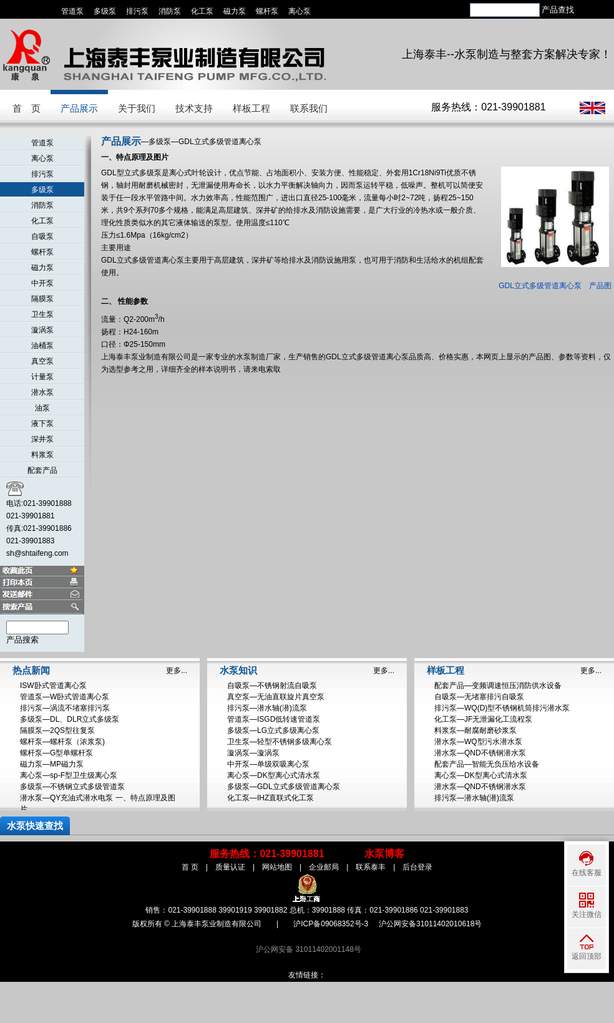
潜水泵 (42, 392)
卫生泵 (42, 314)
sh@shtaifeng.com (37, 553)
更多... (176, 670)
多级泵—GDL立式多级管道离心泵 (283, 786)
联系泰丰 (371, 867)
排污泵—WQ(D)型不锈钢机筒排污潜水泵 (502, 708)
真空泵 (42, 361)
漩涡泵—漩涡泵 (253, 753)
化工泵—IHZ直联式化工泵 (270, 797)
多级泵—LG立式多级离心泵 (273, 730)
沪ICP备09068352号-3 (330, 923)
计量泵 (42, 376)
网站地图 (277, 867)
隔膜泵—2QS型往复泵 (57, 730)
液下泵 (42, 423)
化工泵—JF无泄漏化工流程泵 (483, 719)
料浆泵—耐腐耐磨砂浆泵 (475, 730)
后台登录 (417, 867)
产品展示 (79, 108)
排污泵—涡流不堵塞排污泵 (65, 708)
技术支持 (194, 108)
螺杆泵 (267, 11)
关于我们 (136, 108)
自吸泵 (42, 236)
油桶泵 (42, 345)
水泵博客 (384, 853)
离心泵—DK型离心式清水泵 (273, 775)
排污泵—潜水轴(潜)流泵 (267, 708)
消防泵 (169, 11)
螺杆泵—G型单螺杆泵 (56, 753)
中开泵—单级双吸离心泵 (268, 764)
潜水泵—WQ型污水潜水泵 (478, 741)
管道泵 (72, 11)
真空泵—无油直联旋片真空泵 (275, 696)
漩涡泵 (42, 330)
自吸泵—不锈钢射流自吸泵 (272, 685)
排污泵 (137, 11)
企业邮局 (324, 867)
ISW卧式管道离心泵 (53, 685)
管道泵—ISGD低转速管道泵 (273, 719)
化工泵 (202, 11)
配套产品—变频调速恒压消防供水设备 (498, 685)
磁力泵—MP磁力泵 (52, 764)
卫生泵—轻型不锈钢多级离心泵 (279, 741)
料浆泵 (42, 454)
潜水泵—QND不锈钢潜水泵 (480, 753)
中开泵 (42, 283)
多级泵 (105, 11)
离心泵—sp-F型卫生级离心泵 (68, 775)
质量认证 (230, 867)
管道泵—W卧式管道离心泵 (64, 696)
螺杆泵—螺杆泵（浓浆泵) (62, 741)
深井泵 (42, 439)
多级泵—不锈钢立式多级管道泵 (72, 786)
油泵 (42, 408)
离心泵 (299, 11)
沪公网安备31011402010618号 (430, 923)
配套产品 (42, 470)
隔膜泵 (42, 298)
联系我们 (309, 108)
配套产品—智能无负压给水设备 (486, 764)
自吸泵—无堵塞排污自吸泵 (479, 696)
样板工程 (251, 108)
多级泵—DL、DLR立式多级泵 (69, 719)
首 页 (26, 108)
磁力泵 (234, 11)
